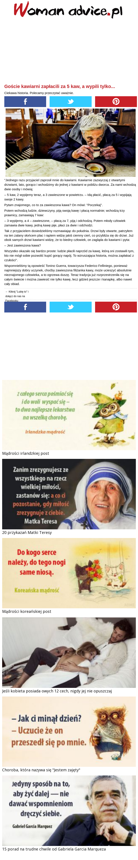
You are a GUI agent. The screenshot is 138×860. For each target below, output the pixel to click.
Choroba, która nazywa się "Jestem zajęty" (41, 769)
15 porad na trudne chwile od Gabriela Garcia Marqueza (54, 849)
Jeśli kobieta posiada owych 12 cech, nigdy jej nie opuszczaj (57, 690)
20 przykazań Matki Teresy (27, 532)
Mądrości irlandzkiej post (25, 453)
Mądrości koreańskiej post (26, 611)
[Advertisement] (70, 52)
